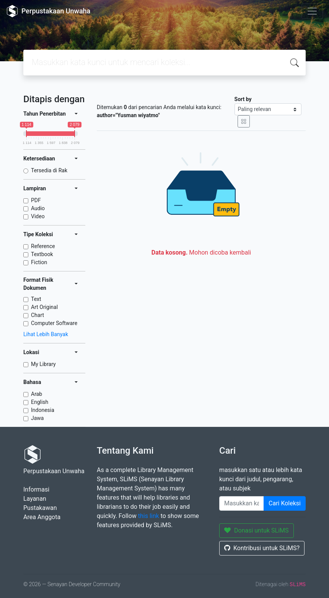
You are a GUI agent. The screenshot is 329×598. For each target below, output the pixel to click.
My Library (43, 364)
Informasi (36, 489)
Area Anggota (41, 517)
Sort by (243, 99)
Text (36, 299)
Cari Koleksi (285, 503)
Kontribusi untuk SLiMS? (262, 548)
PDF (36, 200)
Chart (37, 315)
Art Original (44, 307)
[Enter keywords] (241, 503)
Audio (38, 208)
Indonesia (42, 410)
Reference (43, 246)
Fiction (39, 262)
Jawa (37, 418)
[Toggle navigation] (312, 11)
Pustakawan (40, 507)
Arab (36, 394)
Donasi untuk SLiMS (256, 530)
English (39, 402)
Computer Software (54, 323)
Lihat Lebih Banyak (45, 334)
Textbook (42, 254)
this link (148, 516)
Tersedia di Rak (49, 170)
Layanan (34, 498)
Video (38, 216)
